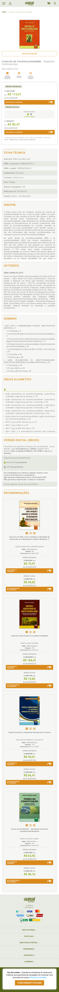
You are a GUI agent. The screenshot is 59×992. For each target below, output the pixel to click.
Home (4, 12)
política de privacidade (37, 977)
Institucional (28, 930)
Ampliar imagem (29, 54)
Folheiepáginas (34, 533)
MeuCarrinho (48, 3)
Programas (28, 949)
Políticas (28, 936)
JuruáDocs (29, 955)
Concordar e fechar (29, 982)
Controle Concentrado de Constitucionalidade (29, 636)
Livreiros (28, 962)
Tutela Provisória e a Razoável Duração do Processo (29, 732)
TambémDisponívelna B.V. (30, 533)
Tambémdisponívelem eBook (26, 533)
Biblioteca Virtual (28, 943)
